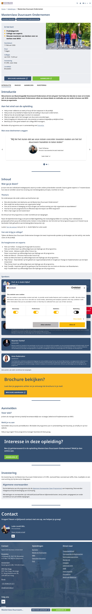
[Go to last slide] (2, 149)
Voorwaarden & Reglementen (73, 554)
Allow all (72, 324)
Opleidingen (12, 9)
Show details (77, 319)
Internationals (67, 571)
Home (3, 9)
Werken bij (66, 560)
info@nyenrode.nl (7, 588)
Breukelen (7, 69)
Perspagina (66, 574)
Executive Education (8, 19)
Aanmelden (46, 78)
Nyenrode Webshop (69, 577)
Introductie (6, 85)
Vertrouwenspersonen (70, 557)
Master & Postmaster (39, 553)
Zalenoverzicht (68, 566)
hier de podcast (11, 227)
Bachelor (35, 550)
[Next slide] (90, 149)
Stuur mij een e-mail (18, 532)
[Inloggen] (80, 3)
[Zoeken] (77, 3)
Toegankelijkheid (68, 551)
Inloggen (66, 563)
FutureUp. (40, 125)
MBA (33, 556)
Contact (87, 311)
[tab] (46, 164)
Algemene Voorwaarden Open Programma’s (47, 488)
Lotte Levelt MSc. (18, 526)
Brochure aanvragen (17, 78)
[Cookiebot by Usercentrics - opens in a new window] (72, 288)
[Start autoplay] (44, 164)
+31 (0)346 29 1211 (8, 584)
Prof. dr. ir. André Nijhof (21, 282)
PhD (33, 561)
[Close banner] (84, 288)
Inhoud (18, 85)
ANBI (64, 569)
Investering (41, 85)
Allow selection (46, 324)
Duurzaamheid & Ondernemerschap (28, 19)
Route (3, 579)
